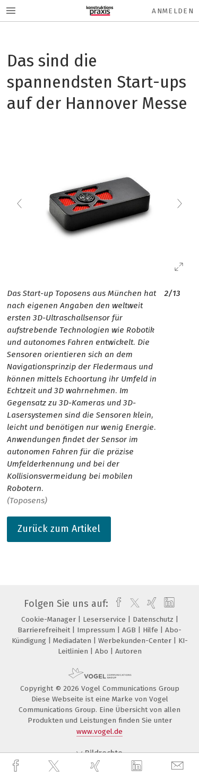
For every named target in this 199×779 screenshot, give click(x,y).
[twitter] (55, 766)
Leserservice (105, 619)
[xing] (96, 766)
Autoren (128, 651)
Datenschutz (154, 619)
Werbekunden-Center (136, 640)
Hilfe (151, 629)
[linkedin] (138, 766)
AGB (130, 629)
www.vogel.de (99, 731)
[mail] (178, 766)
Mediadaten (73, 640)
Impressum (97, 629)
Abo (102, 651)
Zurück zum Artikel (59, 529)
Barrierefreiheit (45, 629)
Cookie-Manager (49, 619)
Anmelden (173, 10)
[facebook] (17, 766)
